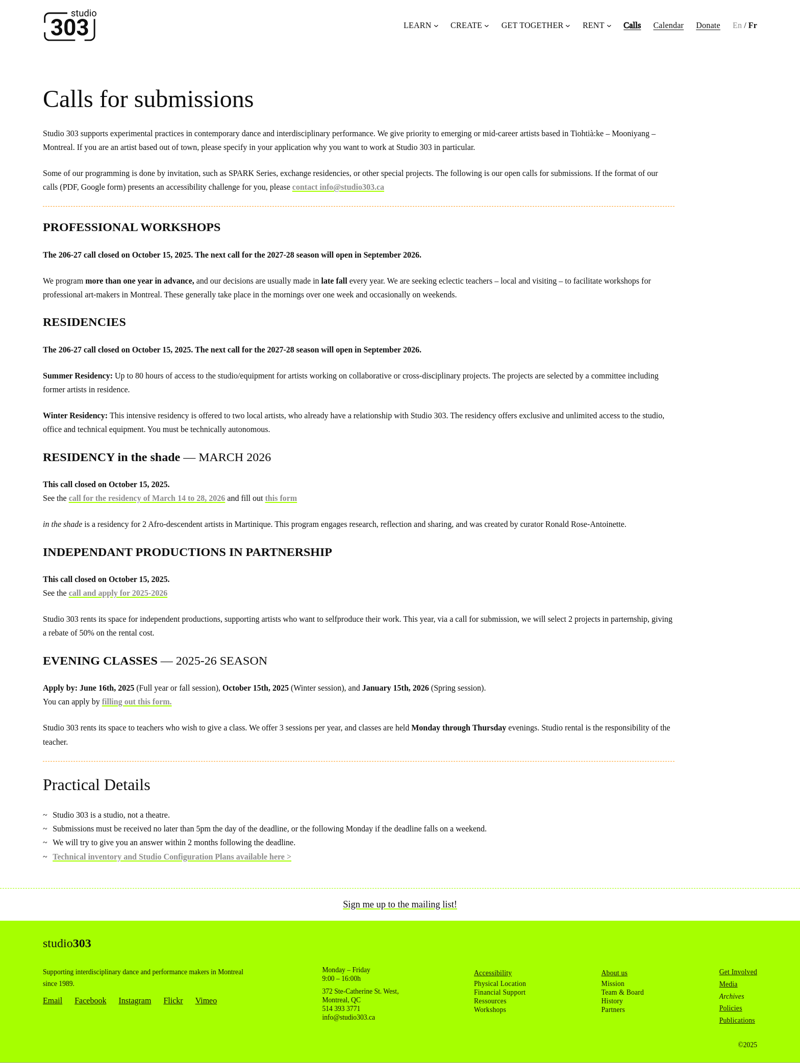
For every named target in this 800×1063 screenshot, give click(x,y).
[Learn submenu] (436, 25)
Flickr (173, 1000)
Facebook (90, 1000)
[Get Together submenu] (567, 25)
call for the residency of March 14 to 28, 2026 (147, 498)
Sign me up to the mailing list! (400, 904)
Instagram (134, 1000)
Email (52, 1000)
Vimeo (206, 1000)
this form (281, 498)
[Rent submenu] (609, 25)
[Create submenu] (486, 25)
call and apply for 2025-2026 (118, 593)
